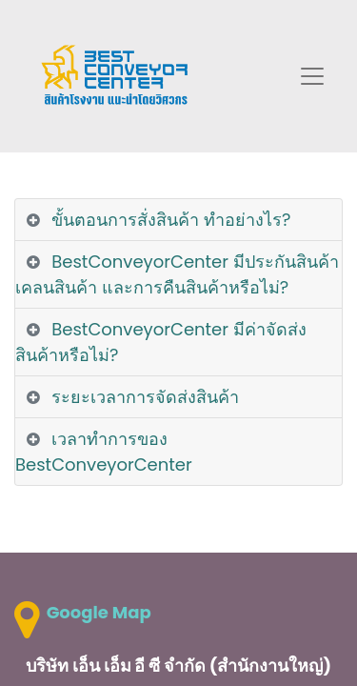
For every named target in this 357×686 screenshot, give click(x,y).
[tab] (178, 220)
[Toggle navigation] (312, 76)
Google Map (99, 612)
